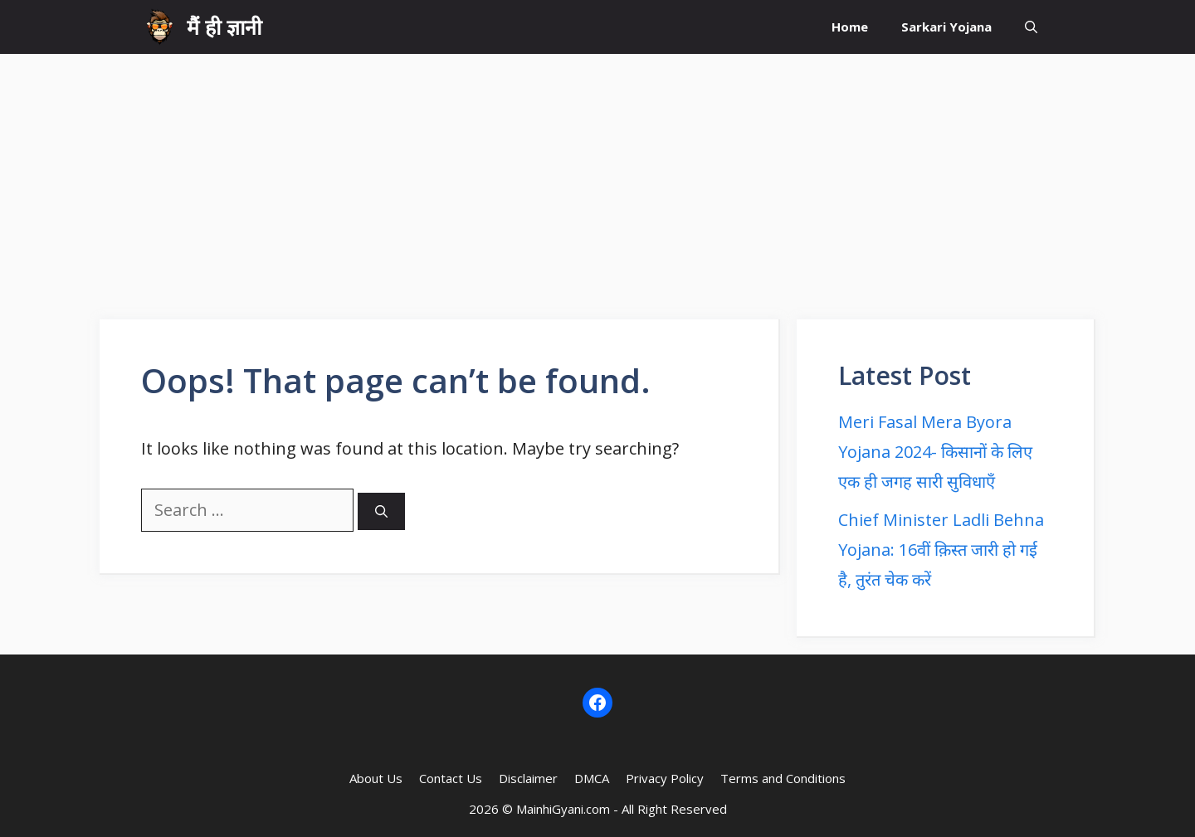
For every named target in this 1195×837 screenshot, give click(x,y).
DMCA (591, 778)
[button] (1031, 27)
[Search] (381, 511)
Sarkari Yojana (946, 26)
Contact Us (450, 778)
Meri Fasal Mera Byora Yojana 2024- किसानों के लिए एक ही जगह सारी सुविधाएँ (935, 452)
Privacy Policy (665, 778)
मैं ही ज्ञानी (224, 26)
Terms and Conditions (783, 778)
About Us (375, 778)
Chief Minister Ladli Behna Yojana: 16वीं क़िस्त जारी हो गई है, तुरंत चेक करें (941, 550)
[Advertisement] (597, 178)
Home (850, 26)
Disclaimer (528, 778)
